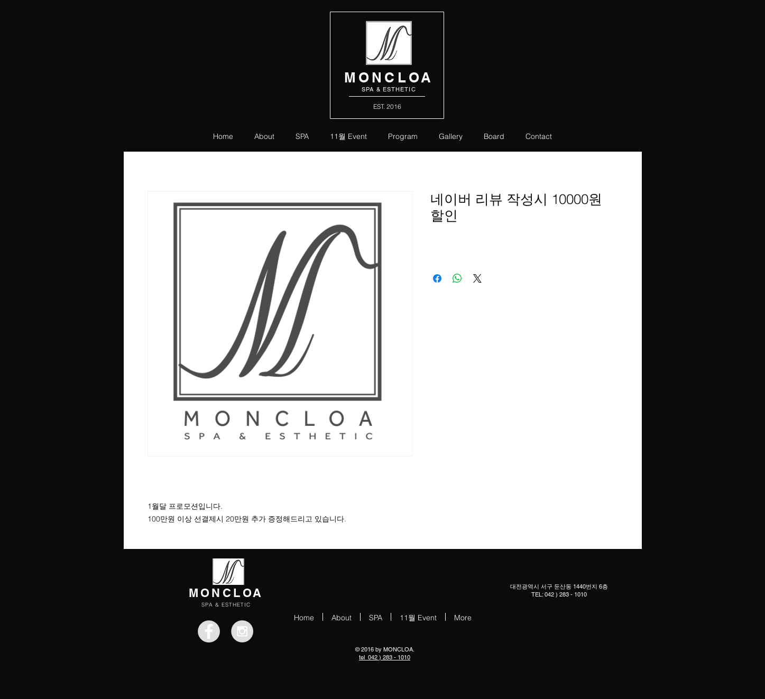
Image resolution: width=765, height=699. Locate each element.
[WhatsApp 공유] (457, 278)
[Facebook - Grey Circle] (209, 631)
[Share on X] (477, 278)
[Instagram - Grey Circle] (242, 631)
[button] (402, 135)
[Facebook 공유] (437, 278)
